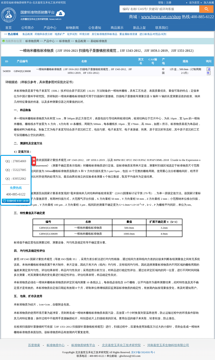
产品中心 (50, 27)
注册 (168, 2)
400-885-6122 (16, 194)
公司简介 (27, 27)
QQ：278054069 (15, 161)
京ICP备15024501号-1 (143, 352)
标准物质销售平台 (83, 345)
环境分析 (84, 34)
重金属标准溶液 (128, 34)
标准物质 (64, 41)
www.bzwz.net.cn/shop (161, 16)
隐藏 (34, 161)
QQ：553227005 (15, 170)
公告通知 (94, 27)
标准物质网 (32, 41)
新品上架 (139, 27)
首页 (8, 27)
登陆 (161, 2)
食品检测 (27, 34)
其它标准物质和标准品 (104, 34)
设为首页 (194, 2)
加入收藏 (209, 2)
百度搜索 (34, 345)
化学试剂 (72, 34)
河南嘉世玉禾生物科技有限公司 (168, 345)
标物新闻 (72, 27)
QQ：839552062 (15, 178)
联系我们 (161, 27)
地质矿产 (60, 34)
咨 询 (209, 71)
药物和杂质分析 (44, 34)
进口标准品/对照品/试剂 (152, 34)
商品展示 (117, 27)
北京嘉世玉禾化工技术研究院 (121, 345)
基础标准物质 (98, 41)
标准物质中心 (55, 345)
